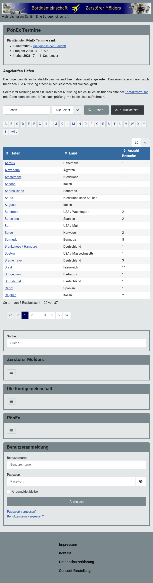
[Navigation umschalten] (11, 372)
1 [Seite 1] (25, 315)
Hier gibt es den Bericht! (49, 46)
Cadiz (9, 288)
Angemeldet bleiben (25, 491)
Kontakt (65, 553)
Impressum (68, 544)
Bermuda (11, 239)
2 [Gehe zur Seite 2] (32, 315)
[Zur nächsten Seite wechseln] (59, 315)
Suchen (12, 336)
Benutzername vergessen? (25, 516)
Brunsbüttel (13, 281)
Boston (10, 253)
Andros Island (14, 191)
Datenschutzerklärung (76, 562)
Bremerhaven (14, 260)
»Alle (13, 131)
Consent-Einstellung (75, 571)
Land (70, 153)
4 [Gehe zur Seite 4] (45, 315)
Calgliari (10, 295)
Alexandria (12, 170)
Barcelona (12, 219)
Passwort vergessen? (22, 512)
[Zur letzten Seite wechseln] (66, 315)
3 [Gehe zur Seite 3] (38, 315)
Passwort (13, 475)
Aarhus (10, 163)
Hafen (12, 153)
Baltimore (11, 212)
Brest (8, 267)
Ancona (10, 184)
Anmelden (77, 502)
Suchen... (96, 110)
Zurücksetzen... (127, 110)
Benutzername (17, 458)
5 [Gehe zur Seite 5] (52, 315)
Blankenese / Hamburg (21, 246)
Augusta (11, 205)
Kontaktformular (136, 92)
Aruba (9, 198)
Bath (8, 226)
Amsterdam (13, 177)
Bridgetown (13, 274)
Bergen (10, 233)
